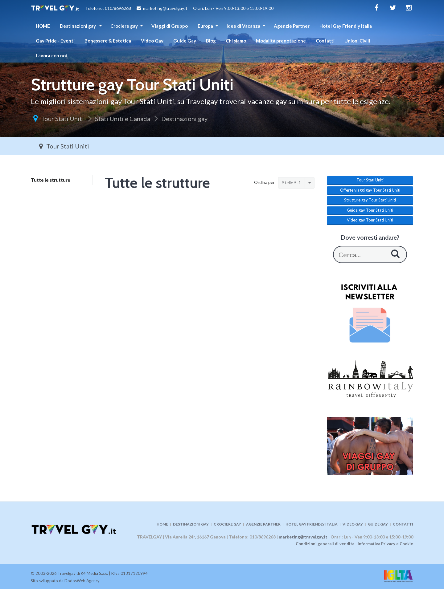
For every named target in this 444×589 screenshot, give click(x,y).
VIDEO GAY (353, 524)
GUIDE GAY (378, 524)
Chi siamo (236, 40)
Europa (205, 26)
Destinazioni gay (78, 26)
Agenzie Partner (292, 26)
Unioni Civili (357, 40)
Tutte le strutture (50, 180)
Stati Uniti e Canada (122, 118)
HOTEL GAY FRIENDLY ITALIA (312, 524)
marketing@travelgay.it (303, 536)
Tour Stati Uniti (62, 118)
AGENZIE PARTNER (263, 524)
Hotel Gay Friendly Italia (345, 26)
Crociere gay (124, 26)
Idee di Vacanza (243, 26)
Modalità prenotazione (281, 40)
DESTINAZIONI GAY (191, 524)
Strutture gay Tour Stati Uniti (370, 199)
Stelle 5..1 (291, 182)
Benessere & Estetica (107, 40)
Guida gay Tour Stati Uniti (370, 210)
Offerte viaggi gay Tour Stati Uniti (370, 190)
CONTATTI (403, 524)
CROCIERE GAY (227, 524)
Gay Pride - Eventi (55, 40)
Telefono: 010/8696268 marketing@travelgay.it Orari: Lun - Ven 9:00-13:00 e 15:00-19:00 (152, 8)
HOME (43, 26)
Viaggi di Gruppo (169, 26)
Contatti (325, 40)
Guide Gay (184, 40)
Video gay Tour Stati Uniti (370, 219)
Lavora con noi (51, 55)
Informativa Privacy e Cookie (385, 543)
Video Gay (152, 40)
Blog (211, 40)
